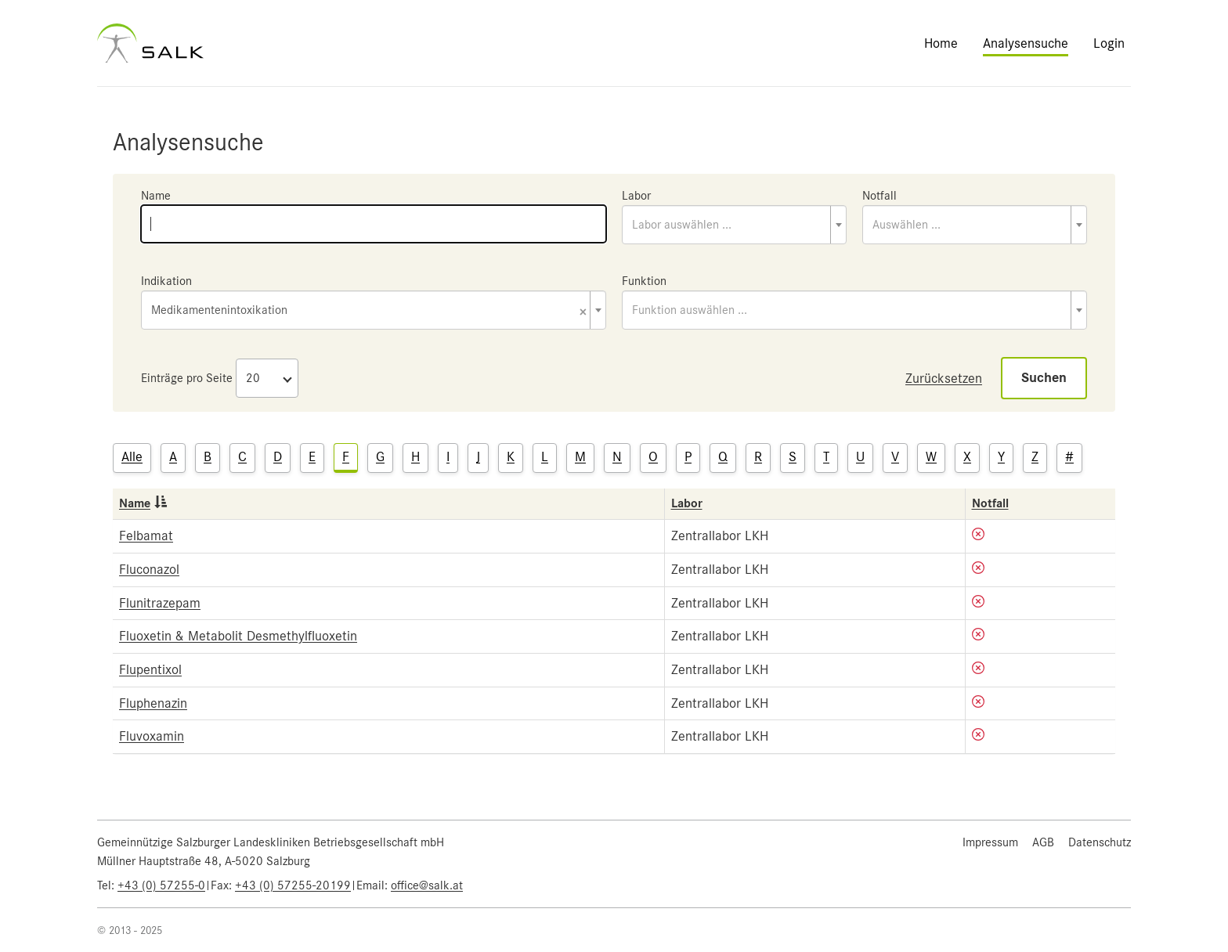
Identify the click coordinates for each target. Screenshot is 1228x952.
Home (941, 43)
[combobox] (734, 224)
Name (156, 196)
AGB (1043, 842)
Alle (132, 456)
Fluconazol (149, 569)
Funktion (644, 281)
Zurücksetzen (943, 378)
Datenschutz (1099, 842)
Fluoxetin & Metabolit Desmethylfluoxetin (238, 636)
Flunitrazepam (159, 603)
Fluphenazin (153, 703)
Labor (636, 196)
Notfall (879, 196)
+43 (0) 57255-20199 (293, 885)
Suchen (1044, 378)
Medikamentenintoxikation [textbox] (369, 311)
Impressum (990, 842)
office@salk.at (427, 885)
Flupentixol (150, 669)
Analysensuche (1025, 43)
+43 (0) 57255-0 (161, 885)
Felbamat (146, 535)
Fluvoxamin (151, 736)
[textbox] (734, 224)
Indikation (166, 281)
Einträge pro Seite (187, 378)
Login (1109, 43)
